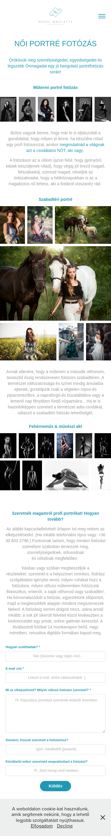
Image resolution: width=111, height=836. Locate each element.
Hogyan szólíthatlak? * (23, 647)
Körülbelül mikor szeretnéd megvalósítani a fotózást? (47, 761)
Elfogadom (42, 825)
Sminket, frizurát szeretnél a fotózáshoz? (37, 740)
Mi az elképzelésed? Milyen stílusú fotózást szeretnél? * (48, 690)
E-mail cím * (15, 668)
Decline (65, 825)
